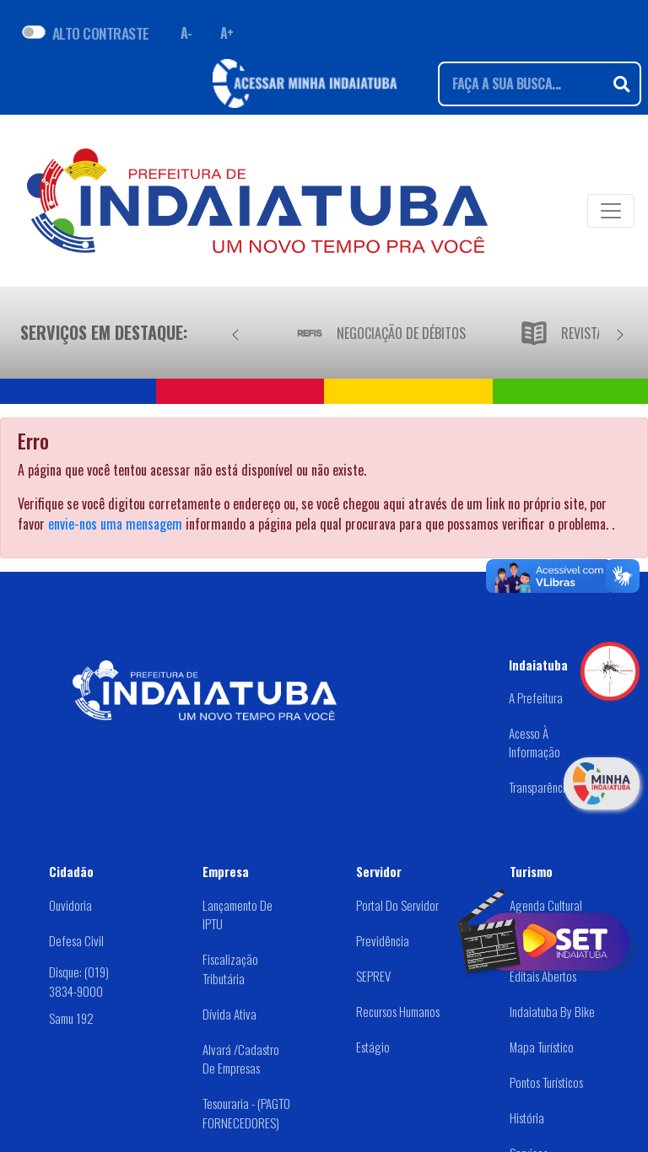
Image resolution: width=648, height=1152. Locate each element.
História (527, 1117)
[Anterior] (235, 332)
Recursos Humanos (398, 1011)
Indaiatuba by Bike (552, 1011)
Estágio (373, 1046)
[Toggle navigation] (610, 211)
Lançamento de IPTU (237, 915)
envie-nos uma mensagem (115, 524)
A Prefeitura (536, 697)
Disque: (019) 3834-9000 (79, 981)
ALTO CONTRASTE (100, 33)
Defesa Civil (76, 940)
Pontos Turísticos (546, 1082)
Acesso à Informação (534, 743)
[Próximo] (620, 332)
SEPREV (373, 975)
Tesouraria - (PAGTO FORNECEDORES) (246, 1113)
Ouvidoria (70, 905)
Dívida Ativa (229, 1013)
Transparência (540, 787)
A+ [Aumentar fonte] (227, 33)
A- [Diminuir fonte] (186, 33)
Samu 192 (71, 1018)
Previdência (382, 940)
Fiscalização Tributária (230, 969)
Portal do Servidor (397, 905)
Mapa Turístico (542, 1046)
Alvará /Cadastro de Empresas (240, 1059)
